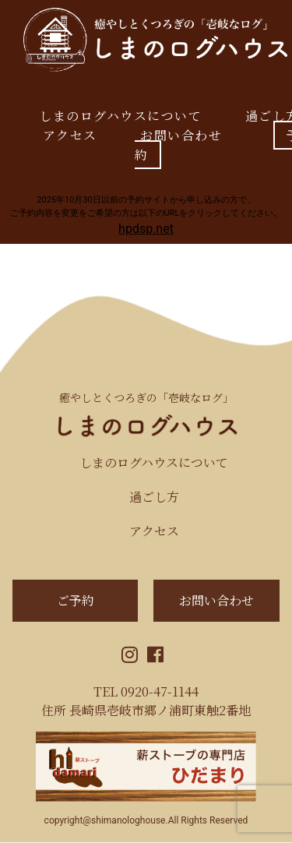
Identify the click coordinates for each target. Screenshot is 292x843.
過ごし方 (154, 497)
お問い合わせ (181, 135)
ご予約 (75, 600)
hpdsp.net (146, 228)
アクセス (70, 135)
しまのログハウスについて (120, 116)
